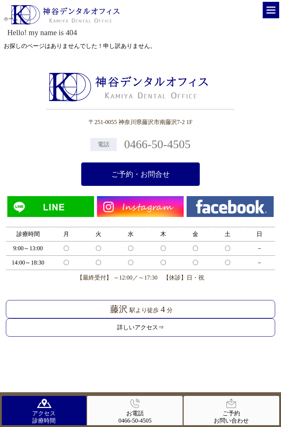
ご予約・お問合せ (140, 174)
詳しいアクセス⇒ (140, 327)
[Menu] (271, 10)
